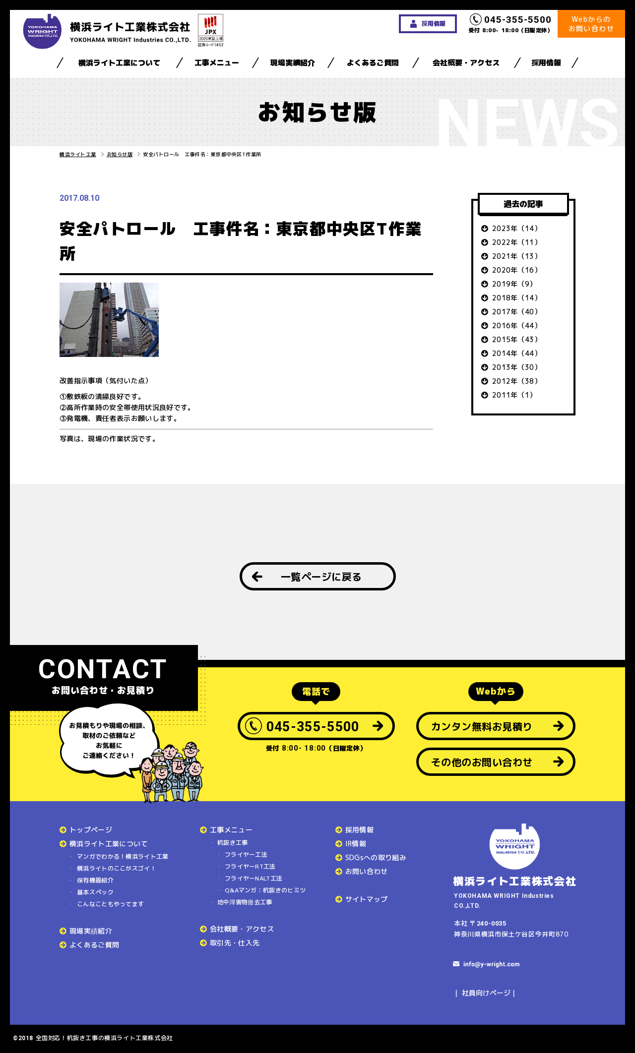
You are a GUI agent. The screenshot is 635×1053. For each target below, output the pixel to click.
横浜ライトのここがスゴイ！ (116, 868)
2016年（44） (516, 325)
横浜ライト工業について (119, 63)
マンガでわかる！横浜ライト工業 (123, 856)
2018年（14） (516, 297)
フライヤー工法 (246, 854)
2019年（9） (514, 284)
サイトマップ (366, 899)
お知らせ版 (120, 154)
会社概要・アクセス (466, 63)
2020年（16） (516, 270)
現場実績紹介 (292, 63)
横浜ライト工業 (78, 154)
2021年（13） (516, 256)
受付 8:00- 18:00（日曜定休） (511, 23)
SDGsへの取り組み (376, 857)
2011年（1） (514, 395)
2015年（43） (516, 339)
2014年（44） (516, 353)
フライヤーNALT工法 (253, 878)
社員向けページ (486, 992)
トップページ (90, 829)
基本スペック (95, 892)
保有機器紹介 (95, 880)
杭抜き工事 (232, 842)
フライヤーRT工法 (250, 866)
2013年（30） (516, 367)
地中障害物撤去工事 (244, 902)
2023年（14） (516, 228)
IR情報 (355, 843)
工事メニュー (216, 63)
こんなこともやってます (110, 904)
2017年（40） (516, 311)
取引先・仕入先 (234, 942)
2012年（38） (516, 381)
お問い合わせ (366, 871)
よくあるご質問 (373, 63)
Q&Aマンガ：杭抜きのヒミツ (265, 890)
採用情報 (546, 63)
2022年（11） (516, 242)
